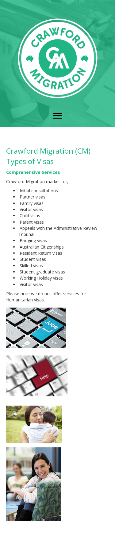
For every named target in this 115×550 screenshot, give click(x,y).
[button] (57, 116)
